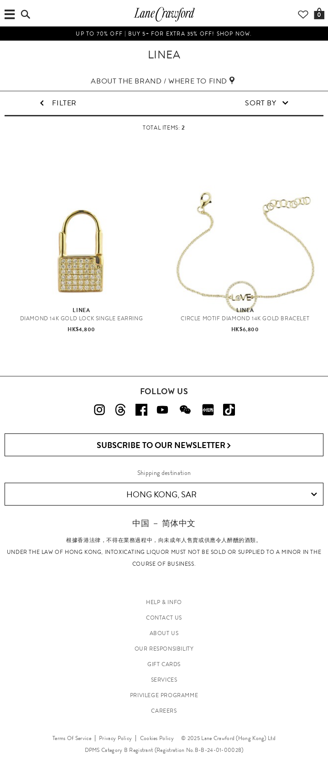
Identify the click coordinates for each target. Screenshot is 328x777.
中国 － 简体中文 (163, 523)
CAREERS (164, 711)
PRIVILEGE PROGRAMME (164, 695)
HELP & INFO (164, 602)
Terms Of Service (71, 738)
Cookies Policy (157, 738)
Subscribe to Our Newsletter (164, 445)
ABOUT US (164, 633)
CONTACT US (164, 618)
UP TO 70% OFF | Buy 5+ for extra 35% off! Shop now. (164, 34)
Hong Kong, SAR (221, 495)
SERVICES (164, 680)
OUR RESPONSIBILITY (164, 649)
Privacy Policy (115, 738)
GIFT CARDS (164, 664)
